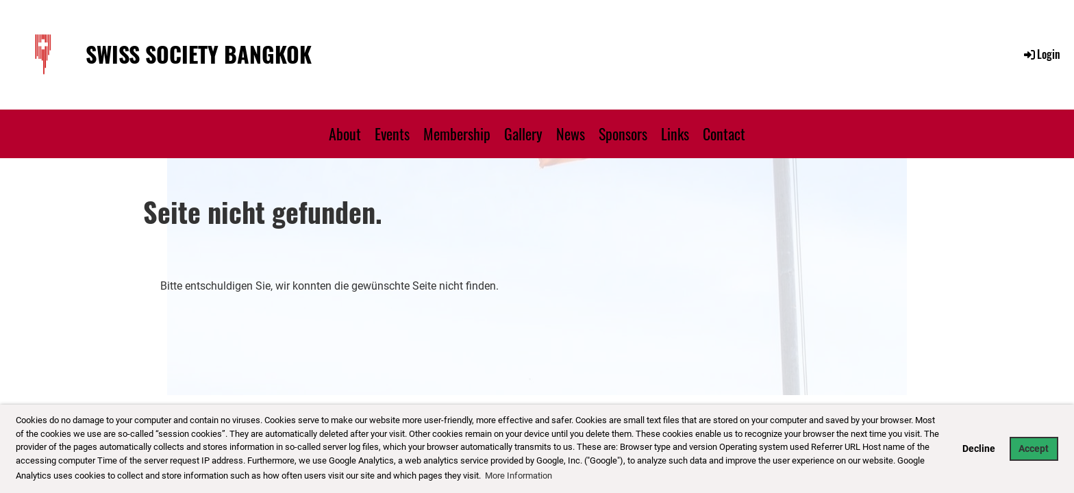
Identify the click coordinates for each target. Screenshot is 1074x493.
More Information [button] (518, 475)
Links (675, 133)
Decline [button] (978, 449)
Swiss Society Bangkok (199, 54)
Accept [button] (1034, 449)
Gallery (523, 133)
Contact (724, 133)
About (345, 133)
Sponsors (623, 133)
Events (392, 133)
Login (1041, 54)
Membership (456, 133)
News (570, 133)
